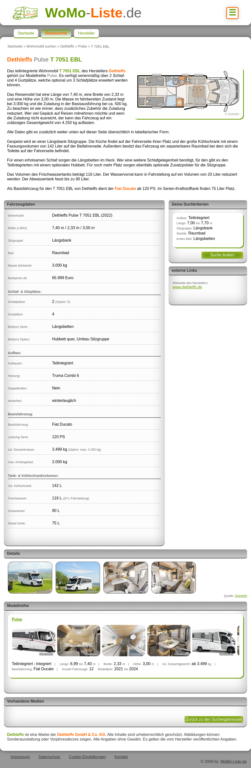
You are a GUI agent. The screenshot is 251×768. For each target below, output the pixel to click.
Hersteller (86, 33)
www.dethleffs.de (187, 287)
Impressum (20, 757)
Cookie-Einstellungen (87, 757)
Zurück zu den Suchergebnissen (214, 719)
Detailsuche (56, 33)
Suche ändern (222, 255)
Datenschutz (49, 757)
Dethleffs (67, 47)
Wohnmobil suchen (41, 47)
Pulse (82, 47)
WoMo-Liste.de (233, 761)
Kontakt (121, 757)
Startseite (14, 47)
